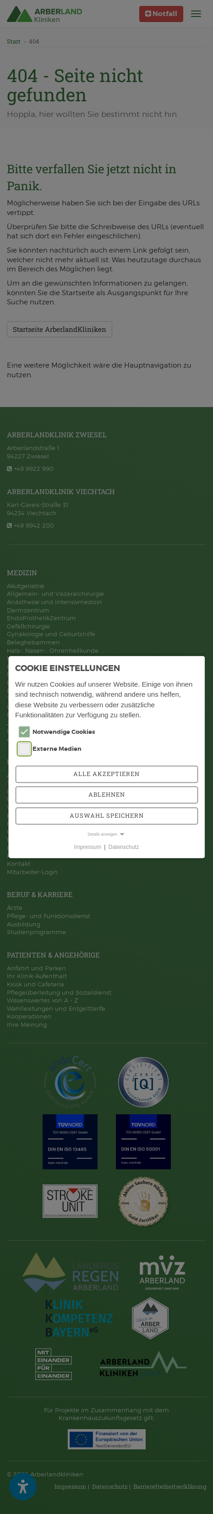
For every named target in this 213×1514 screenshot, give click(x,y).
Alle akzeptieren (106, 774)
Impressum (87, 847)
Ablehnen (106, 794)
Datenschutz (124, 847)
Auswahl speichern (107, 815)
